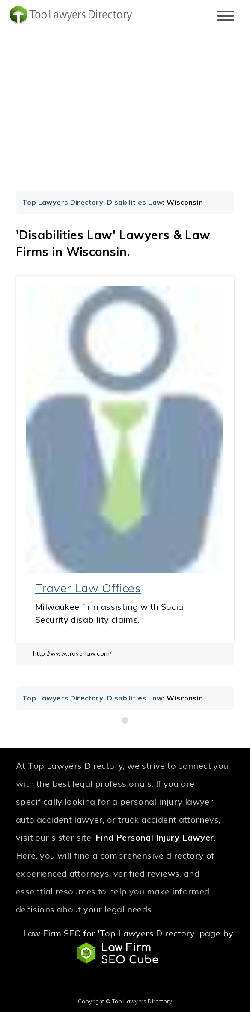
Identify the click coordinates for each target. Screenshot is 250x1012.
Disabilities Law (135, 202)
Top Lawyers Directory (62, 202)
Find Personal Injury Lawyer (154, 837)
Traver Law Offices (88, 587)
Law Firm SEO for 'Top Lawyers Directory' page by (128, 946)
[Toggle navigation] (226, 16)
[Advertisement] (125, 100)
